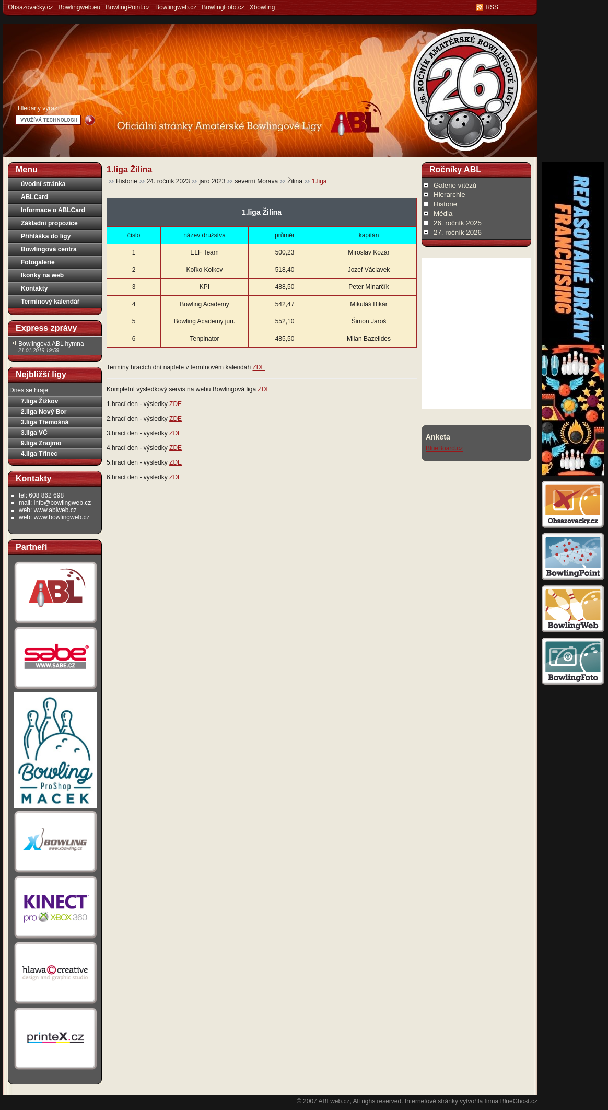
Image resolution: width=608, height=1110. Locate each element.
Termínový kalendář (50, 301)
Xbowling (262, 7)
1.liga (319, 181)
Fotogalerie (38, 262)
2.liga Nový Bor (43, 411)
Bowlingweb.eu (79, 7)
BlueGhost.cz (518, 1101)
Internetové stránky (431, 1101)
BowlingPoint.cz (128, 7)
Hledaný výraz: (38, 108)
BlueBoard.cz (444, 448)
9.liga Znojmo (41, 443)
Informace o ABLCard (53, 210)
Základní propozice (49, 223)
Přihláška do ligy (46, 236)
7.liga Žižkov (39, 401)
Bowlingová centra (49, 249)
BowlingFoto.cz (223, 7)
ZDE (258, 367)
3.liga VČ (34, 432)
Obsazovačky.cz (30, 7)
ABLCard (34, 197)
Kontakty (34, 288)
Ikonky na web (42, 275)
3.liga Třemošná (44, 422)
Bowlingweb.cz (175, 7)
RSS (491, 7)
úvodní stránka (43, 184)
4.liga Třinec (39, 453)
